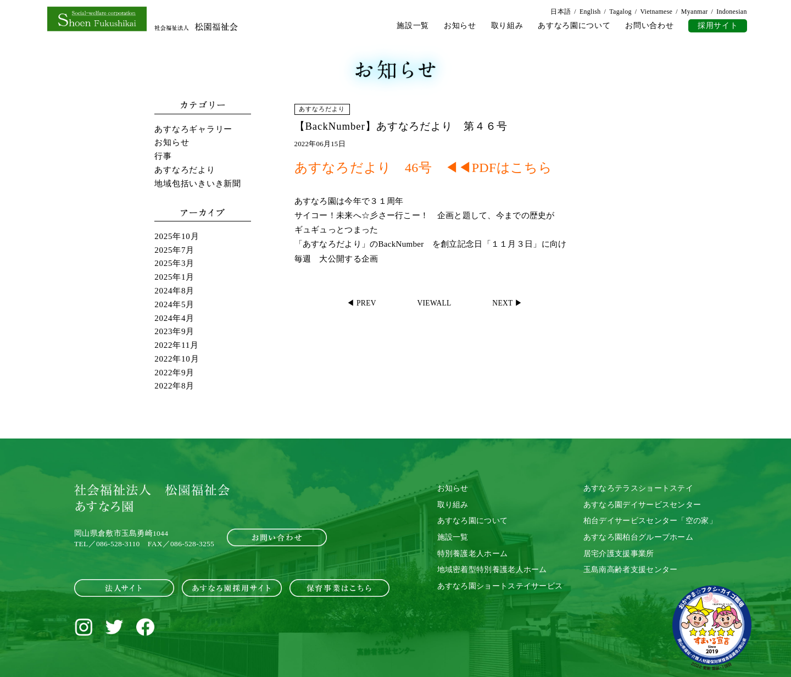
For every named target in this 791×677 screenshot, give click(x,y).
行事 (163, 156)
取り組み (507, 25)
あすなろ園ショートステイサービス (500, 586)
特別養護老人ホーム (472, 553)
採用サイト (718, 25)
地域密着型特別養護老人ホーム (492, 569)
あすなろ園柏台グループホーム (638, 537)
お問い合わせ (649, 25)
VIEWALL (434, 303)
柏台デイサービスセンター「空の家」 (650, 521)
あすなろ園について (574, 25)
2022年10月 (176, 358)
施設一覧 (413, 25)
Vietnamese (656, 11)
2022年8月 (174, 385)
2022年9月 (174, 372)
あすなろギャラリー (193, 129)
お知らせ (460, 25)
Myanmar (694, 11)
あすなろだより (184, 169)
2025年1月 (174, 277)
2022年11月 (176, 345)
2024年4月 (174, 317)
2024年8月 (174, 290)
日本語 (560, 11)
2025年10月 (176, 236)
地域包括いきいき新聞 (197, 183)
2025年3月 (174, 263)
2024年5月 (174, 304)
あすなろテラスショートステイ (638, 488)
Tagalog (620, 11)
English (590, 11)
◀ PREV (361, 303)
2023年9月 (174, 331)
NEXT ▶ (508, 303)
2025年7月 (174, 250)
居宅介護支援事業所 (618, 553)
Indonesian (731, 11)
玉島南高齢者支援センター (630, 569)
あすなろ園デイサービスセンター (642, 504)
